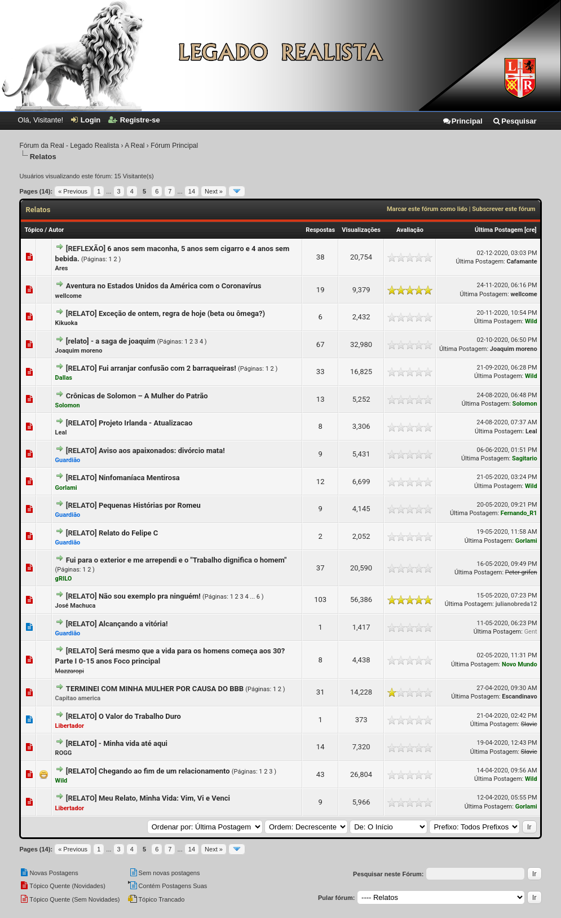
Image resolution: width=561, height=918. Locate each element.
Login (85, 120)
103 (320, 599)
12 (320, 481)
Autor (56, 230)
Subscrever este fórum (503, 209)
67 (320, 344)
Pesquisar (514, 121)
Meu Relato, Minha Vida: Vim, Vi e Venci (164, 798)
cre (530, 230)
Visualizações (361, 230)
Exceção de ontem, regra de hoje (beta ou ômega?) (182, 313)
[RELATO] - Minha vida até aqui (116, 743)
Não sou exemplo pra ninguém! (150, 596)
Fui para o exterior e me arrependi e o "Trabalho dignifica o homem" (176, 560)
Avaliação (409, 230)
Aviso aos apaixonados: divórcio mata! (162, 450)
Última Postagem (499, 230)
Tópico (33, 230)
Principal (462, 121)
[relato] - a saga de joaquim (110, 341)
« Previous (72, 191)
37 (320, 568)
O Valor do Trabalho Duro (140, 716)
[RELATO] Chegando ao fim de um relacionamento (148, 771)
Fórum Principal (174, 146)
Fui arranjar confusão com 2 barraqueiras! (167, 368)
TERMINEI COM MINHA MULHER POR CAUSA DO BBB (155, 688)
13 (320, 399)
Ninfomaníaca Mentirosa (139, 477)
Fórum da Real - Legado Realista (69, 146)
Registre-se (134, 120)
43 (320, 774)
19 (320, 289)
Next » (214, 191)
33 (320, 371)
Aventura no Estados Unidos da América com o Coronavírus (164, 286)
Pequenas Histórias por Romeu (150, 505)
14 (191, 191)
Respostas (320, 230)
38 (320, 257)
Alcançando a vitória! (133, 624)
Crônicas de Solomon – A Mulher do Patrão (137, 396)
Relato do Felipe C (128, 533)
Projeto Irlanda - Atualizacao (145, 423)
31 (320, 692)
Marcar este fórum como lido (427, 209)
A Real (134, 146)
